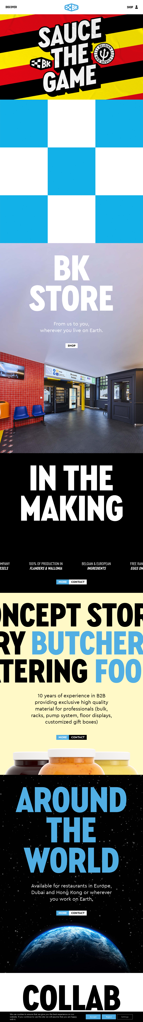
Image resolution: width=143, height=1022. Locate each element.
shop (71, 345)
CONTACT (77, 582)
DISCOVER (11, 7)
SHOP (130, 7)
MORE (63, 582)
